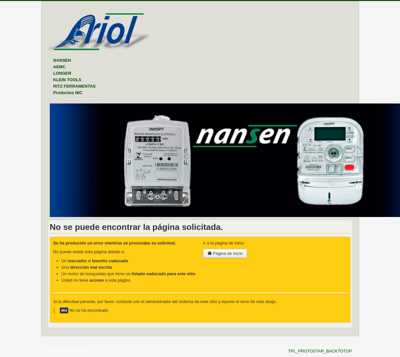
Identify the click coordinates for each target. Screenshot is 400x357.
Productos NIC (67, 92)
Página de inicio (225, 253)
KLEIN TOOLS (67, 79)
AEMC (59, 66)
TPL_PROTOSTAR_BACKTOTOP (320, 351)
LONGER (62, 73)
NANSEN (62, 60)
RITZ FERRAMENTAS (74, 86)
